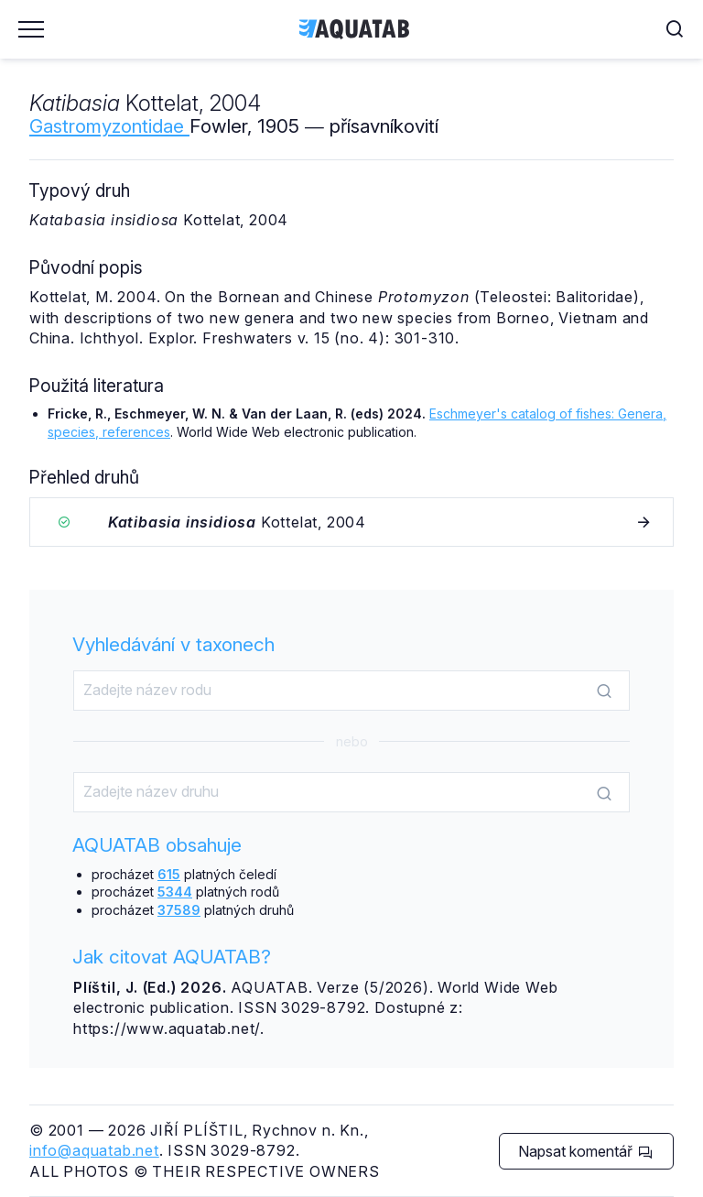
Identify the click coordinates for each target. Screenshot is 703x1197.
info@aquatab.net (94, 1150)
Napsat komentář (585, 1151)
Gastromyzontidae (109, 125)
